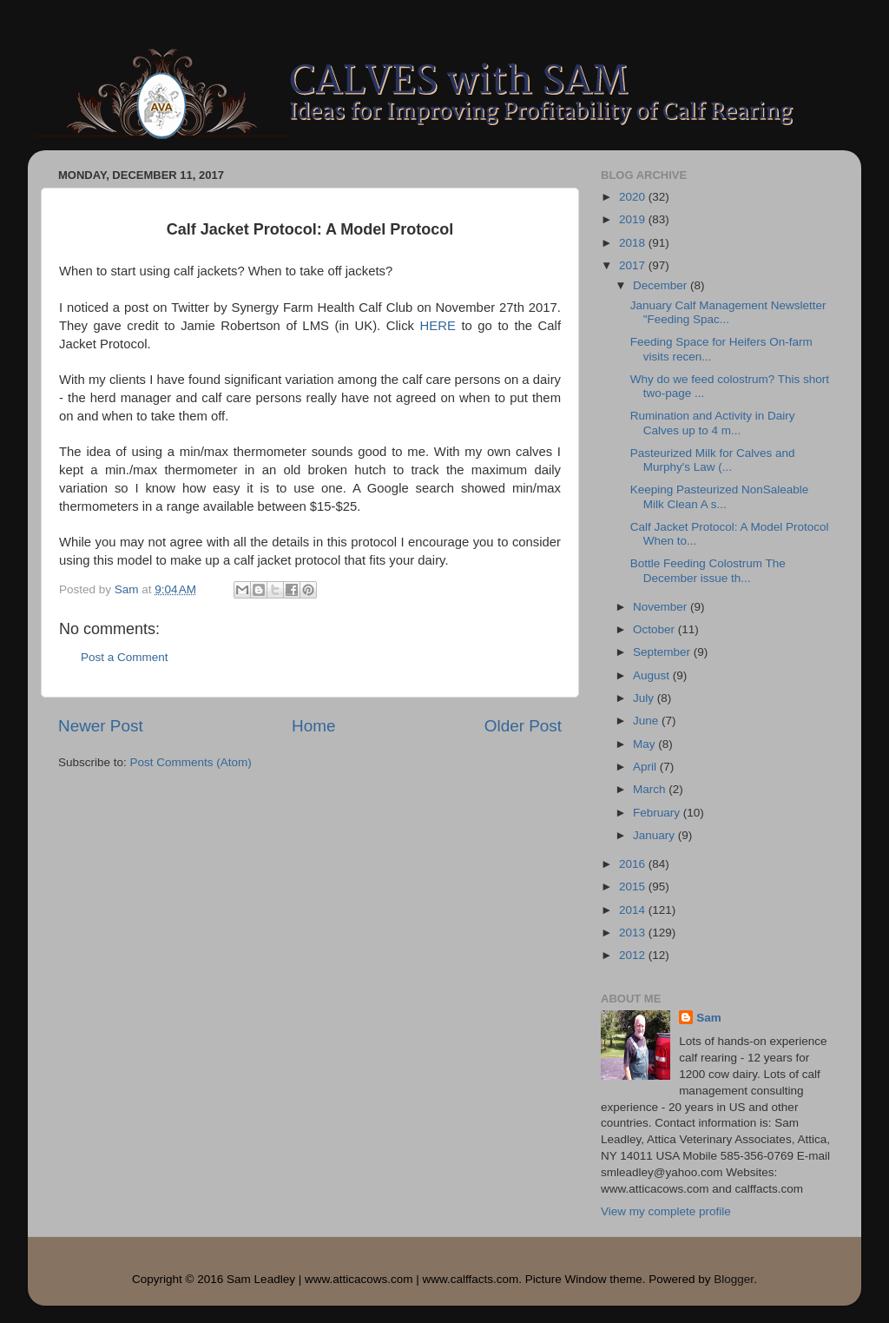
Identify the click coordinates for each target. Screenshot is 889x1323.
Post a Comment (124, 657)
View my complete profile (666, 1211)
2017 (634, 265)
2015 (634, 886)
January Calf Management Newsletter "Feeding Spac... (728, 312)
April (646, 766)
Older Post (523, 726)
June (647, 720)
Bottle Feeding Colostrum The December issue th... (708, 570)
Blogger (734, 1279)
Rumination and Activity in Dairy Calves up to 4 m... (712, 422)
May (645, 744)
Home (313, 726)
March (650, 789)
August (653, 675)
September (663, 651)
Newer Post (100, 726)
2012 (634, 955)
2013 (634, 932)
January (655, 835)
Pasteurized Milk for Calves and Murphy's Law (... (714, 460)
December (661, 285)
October (655, 629)
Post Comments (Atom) (191, 762)
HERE (438, 326)
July (645, 697)
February (658, 812)
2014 (634, 909)
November (661, 606)
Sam (708, 1017)
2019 (634, 219)
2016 (634, 863)
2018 (634, 242)
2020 (634, 196)
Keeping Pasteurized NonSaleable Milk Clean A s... (719, 496)
